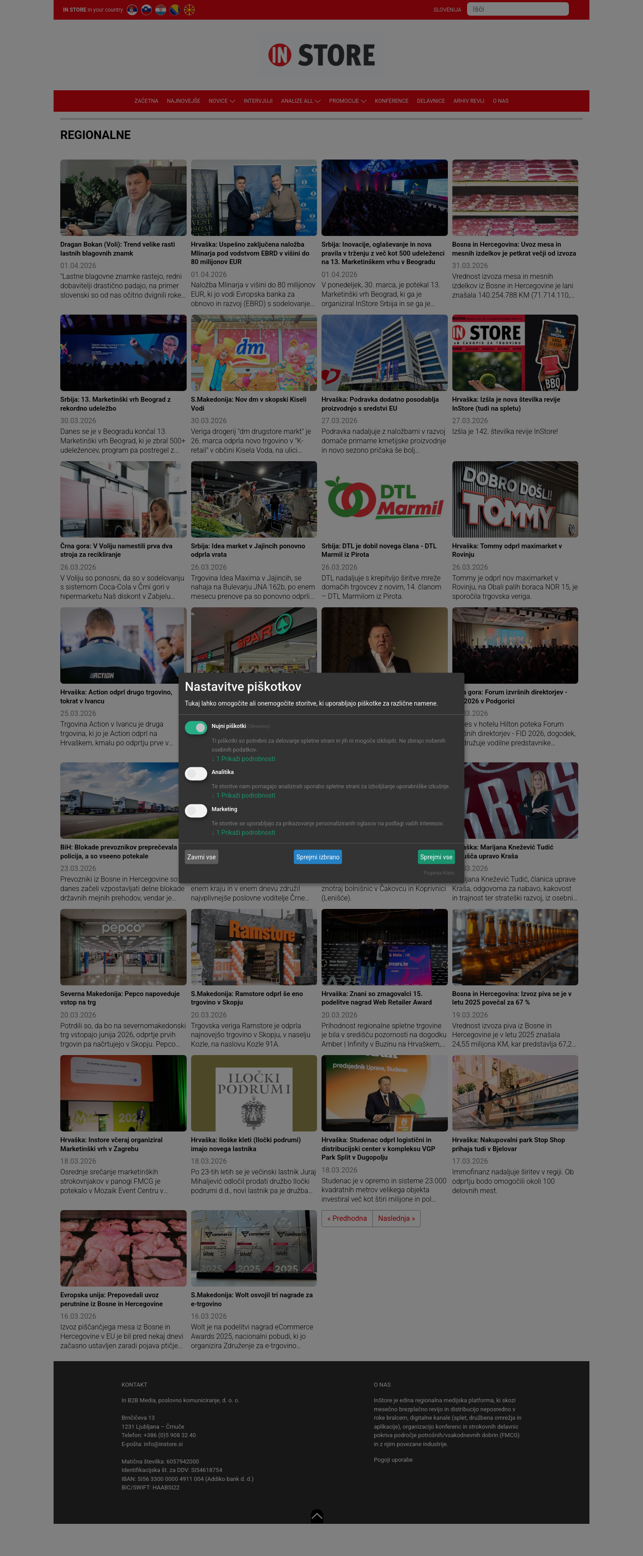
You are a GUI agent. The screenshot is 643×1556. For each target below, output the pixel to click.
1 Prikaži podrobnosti (243, 758)
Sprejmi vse (436, 856)
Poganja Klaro (439, 873)
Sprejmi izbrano (318, 856)
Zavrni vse (202, 856)
